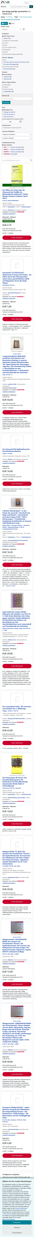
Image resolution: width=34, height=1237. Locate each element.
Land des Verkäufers (8, 138)
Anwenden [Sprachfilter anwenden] (6, 102)
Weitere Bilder (17, 354)
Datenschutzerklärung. (8, 1219)
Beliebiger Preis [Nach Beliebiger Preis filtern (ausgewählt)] (7, 110)
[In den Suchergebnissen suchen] (17, 160)
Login (26, 2)
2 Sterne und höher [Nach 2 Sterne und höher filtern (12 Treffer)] (14, 147)
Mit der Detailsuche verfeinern (10, 19)
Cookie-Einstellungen (21, 1208)
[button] (31, 160)
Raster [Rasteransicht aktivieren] (12, 23)
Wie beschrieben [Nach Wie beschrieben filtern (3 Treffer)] (8, 69)
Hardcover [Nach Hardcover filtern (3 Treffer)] (6, 76)
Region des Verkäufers (9, 134)
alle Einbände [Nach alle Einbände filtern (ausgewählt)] (7, 74)
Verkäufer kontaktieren (8, 213)
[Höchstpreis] (15, 121)
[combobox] (19, 6)
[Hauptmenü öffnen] (4, 6)
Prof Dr (10, 17)
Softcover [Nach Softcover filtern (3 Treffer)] (6, 79)
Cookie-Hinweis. (7, 1214)
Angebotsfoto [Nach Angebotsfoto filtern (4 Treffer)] (7, 91)
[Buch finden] (31, 6)
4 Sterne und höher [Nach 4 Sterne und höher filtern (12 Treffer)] (14, 151)
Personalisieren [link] (17, 1232)
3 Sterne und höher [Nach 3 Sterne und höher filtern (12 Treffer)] (14, 149)
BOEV (15, 388)
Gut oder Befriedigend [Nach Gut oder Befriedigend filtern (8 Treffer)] (10, 64)
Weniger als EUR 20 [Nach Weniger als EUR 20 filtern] (9, 112)
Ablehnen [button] (17, 1227)
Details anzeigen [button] (10, 586)
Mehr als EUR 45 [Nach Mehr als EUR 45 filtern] (8, 116)
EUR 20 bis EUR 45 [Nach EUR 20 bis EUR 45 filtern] (8, 114)
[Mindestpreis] (5, 121)
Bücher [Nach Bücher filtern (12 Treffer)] (6, 38)
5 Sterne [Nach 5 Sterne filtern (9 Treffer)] (10, 154)
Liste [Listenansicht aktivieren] (4, 23)
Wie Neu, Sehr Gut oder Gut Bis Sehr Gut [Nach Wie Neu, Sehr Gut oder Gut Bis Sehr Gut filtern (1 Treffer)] (15, 62)
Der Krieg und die (26, 17)
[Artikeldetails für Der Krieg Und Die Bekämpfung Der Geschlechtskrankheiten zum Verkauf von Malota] (17, 441)
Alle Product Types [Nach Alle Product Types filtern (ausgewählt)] (8, 36)
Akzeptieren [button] (17, 1222)
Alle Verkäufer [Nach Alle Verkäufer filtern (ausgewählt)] (8, 145)
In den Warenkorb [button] (17, 238)
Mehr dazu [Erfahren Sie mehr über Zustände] (10, 57)
